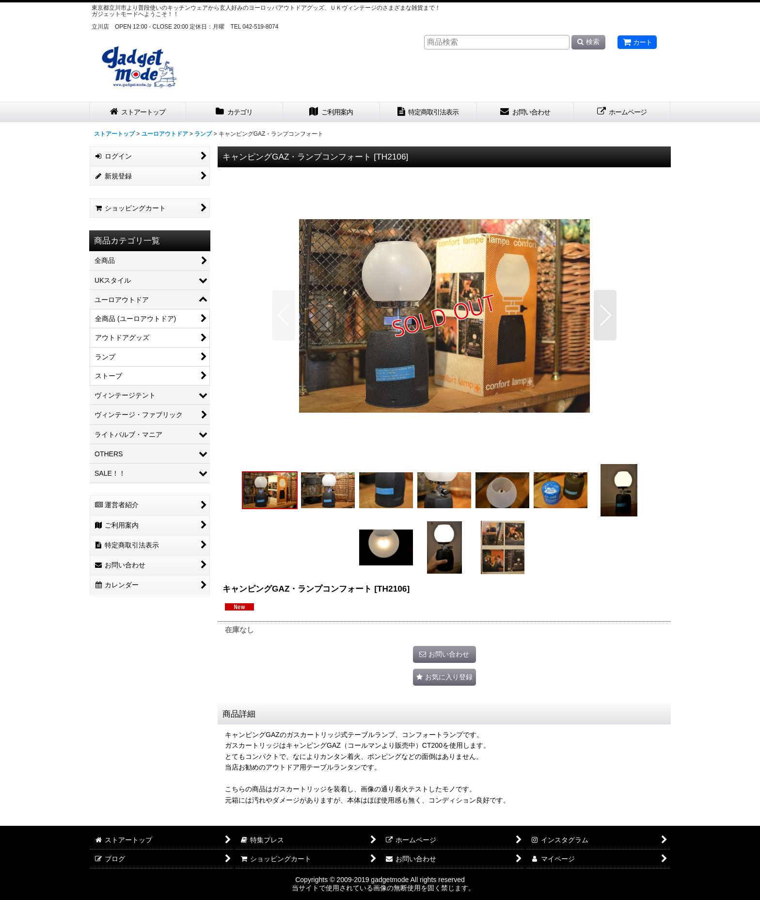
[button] (283, 315)
